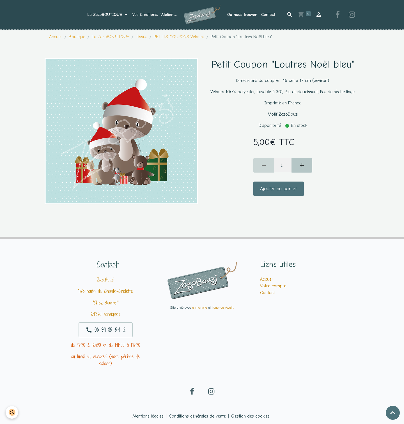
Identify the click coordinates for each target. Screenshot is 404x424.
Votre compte (273, 285)
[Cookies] (12, 412)
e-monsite (199, 307)
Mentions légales (148, 416)
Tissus (141, 36)
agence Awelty (224, 307)
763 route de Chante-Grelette (105, 291)
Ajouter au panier (278, 188)
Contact (268, 14)
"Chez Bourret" (105, 302)
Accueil (55, 36)
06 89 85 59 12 (106, 329)
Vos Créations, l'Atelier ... (154, 14)
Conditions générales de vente (197, 416)
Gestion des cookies (250, 416)
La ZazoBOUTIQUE (105, 14)
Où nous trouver (242, 14)
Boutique (77, 36)
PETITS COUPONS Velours (179, 36)
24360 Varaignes (106, 314)
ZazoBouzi (105, 279)
